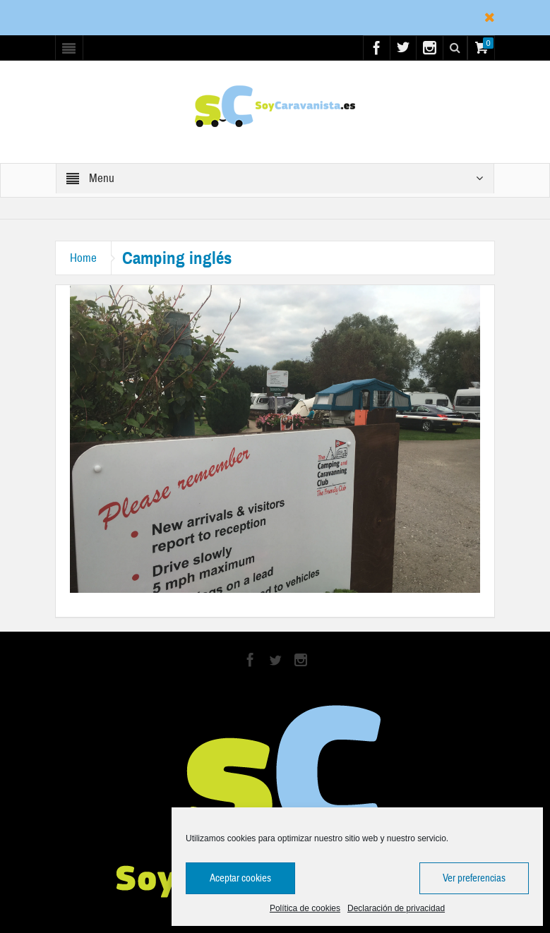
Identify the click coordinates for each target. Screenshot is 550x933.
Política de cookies (305, 908)
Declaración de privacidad (396, 908)
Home (83, 258)
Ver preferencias (474, 878)
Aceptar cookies (240, 878)
